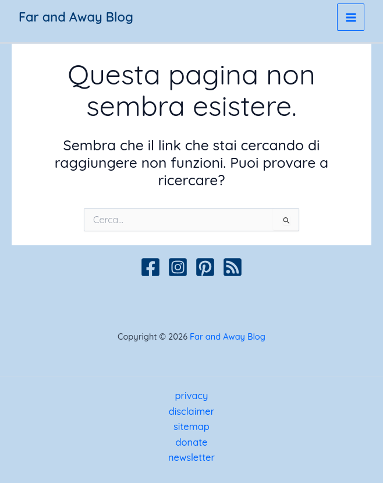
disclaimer (192, 411)
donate (191, 442)
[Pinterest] (205, 267)
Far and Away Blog (76, 16)
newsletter (191, 457)
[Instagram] (178, 267)
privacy (191, 395)
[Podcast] (232, 267)
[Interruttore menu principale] (350, 17)
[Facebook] (150, 267)
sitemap (191, 426)
